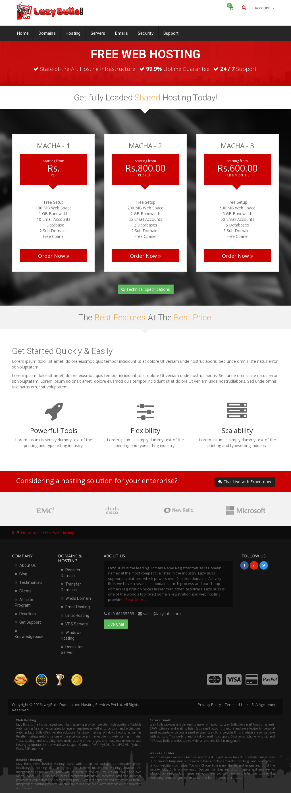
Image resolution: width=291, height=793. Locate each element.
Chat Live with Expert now (244, 481)
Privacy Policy (209, 704)
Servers (98, 31)
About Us (25, 565)
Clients (23, 591)
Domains (47, 31)
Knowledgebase (29, 634)
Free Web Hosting (59, 532)
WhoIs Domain (76, 598)
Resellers (25, 613)
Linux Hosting (75, 615)
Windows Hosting (71, 635)
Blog (21, 574)
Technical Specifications (145, 289)
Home (23, 31)
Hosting (73, 31)
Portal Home (31, 532)
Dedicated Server (72, 649)
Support (171, 31)
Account (265, 8)
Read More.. (135, 599)
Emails (121, 31)
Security (145, 31)
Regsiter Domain (70, 573)
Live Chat (115, 624)
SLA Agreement (264, 704)
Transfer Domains (71, 587)
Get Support (28, 622)
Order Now (53, 255)
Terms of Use (236, 704)
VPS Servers (74, 624)
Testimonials (28, 582)
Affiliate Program (24, 602)
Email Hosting (75, 607)
